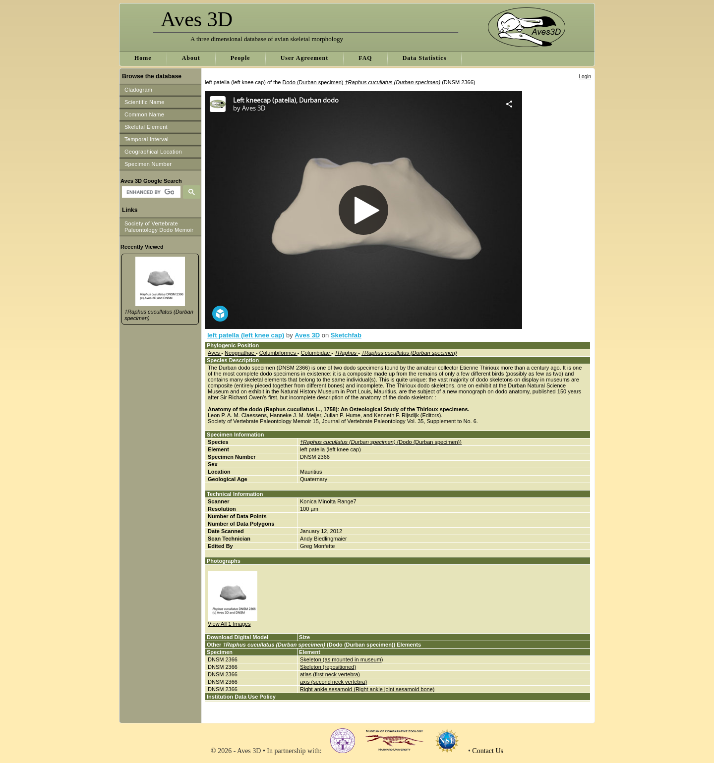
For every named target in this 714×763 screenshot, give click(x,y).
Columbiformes (278, 353)
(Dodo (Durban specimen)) (381, 442)
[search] (150, 192)
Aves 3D (307, 335)
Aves (214, 353)
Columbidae (316, 353)
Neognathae (240, 353)
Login (585, 76)
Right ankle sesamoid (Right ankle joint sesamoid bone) (367, 689)
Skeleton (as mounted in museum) (341, 659)
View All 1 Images (229, 624)
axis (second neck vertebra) (333, 682)
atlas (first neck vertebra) (330, 674)
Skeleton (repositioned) (328, 667)
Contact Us (487, 751)
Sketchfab (346, 335)
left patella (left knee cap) (245, 335)
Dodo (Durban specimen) (362, 82)
